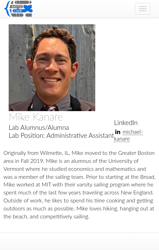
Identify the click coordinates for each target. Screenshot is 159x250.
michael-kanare (128, 135)
